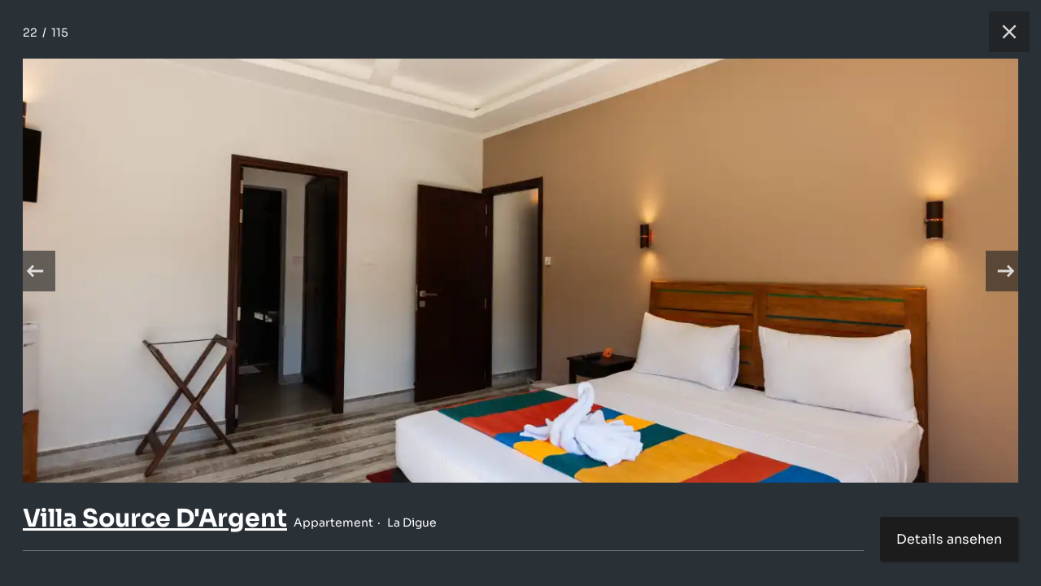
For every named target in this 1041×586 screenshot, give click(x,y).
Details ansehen (949, 539)
